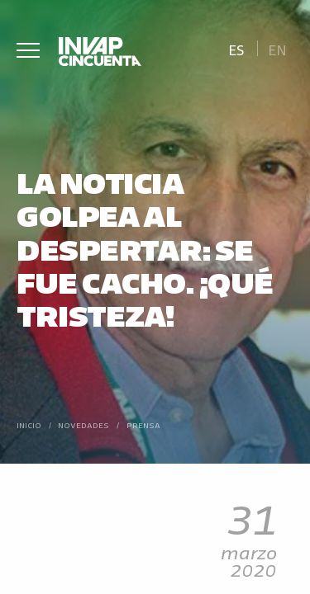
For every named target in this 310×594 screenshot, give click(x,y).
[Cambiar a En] (278, 48)
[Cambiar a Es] (236, 48)
